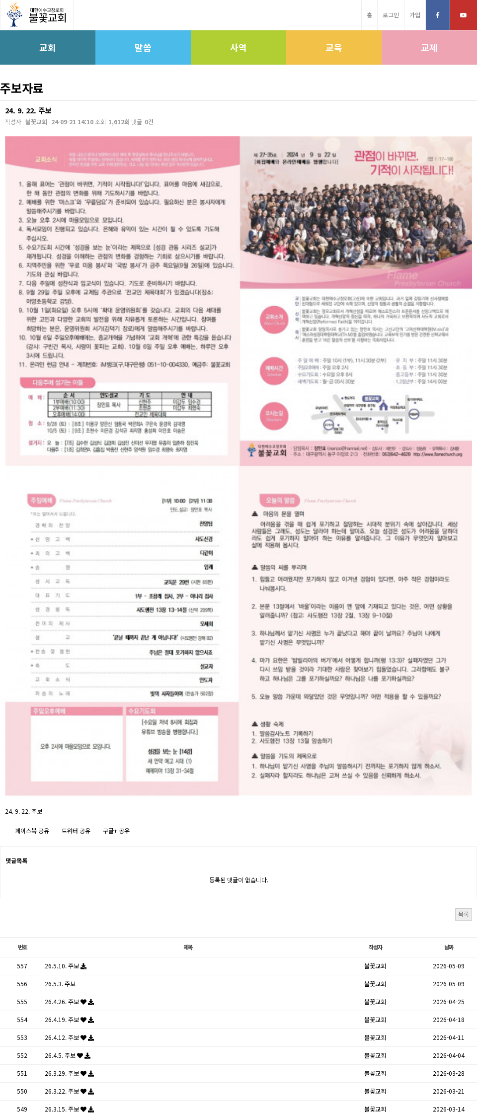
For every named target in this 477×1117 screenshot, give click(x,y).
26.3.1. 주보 (67, 906)
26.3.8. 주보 (67, 888)
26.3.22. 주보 (69, 852)
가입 (414, 14)
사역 (238, 47)
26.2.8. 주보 (67, 959)
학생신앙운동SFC (293, 1085)
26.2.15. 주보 (69, 942)
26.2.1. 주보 (67, 977)
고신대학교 (209, 1085)
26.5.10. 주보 (65, 727)
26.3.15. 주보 (69, 870)
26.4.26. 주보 (69, 763)
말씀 (143, 47)
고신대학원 (247, 1085)
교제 (429, 47)
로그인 (391, 14)
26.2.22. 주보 (69, 924)
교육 (333, 47)
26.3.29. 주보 (69, 834)
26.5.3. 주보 (60, 745)
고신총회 (173, 1085)
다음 (261, 1006)
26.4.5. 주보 (67, 816)
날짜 (448, 708)
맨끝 (282, 1006)
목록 (463, 675)
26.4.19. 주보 (69, 780)
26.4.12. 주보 (69, 798)
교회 (47, 47)
